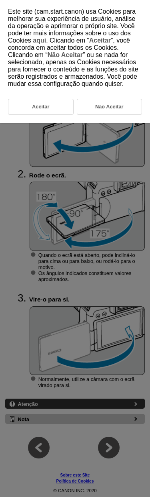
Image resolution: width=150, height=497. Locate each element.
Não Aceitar (65, 54)
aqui (39, 40)
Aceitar (100, 40)
